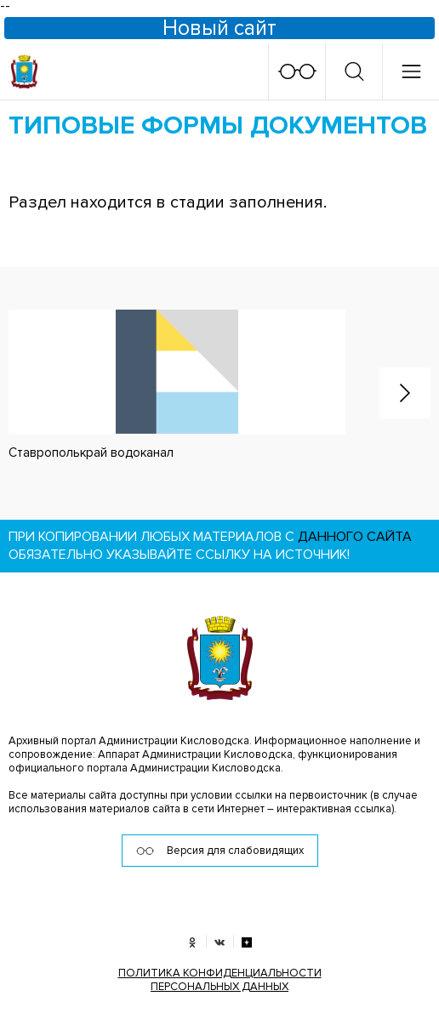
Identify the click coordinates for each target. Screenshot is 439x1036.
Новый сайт (219, 28)
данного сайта (355, 536)
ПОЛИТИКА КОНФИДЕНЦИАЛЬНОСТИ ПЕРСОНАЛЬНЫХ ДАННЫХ (220, 979)
